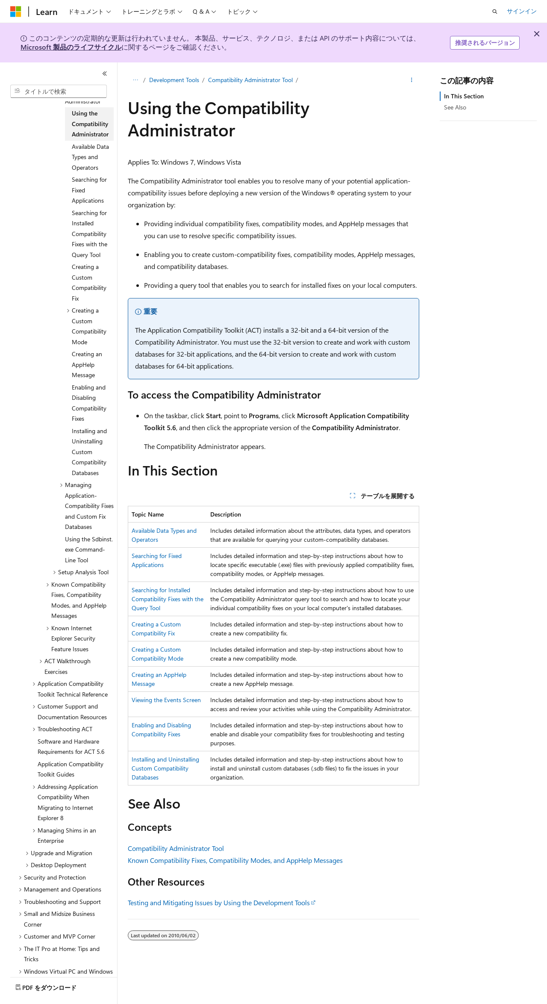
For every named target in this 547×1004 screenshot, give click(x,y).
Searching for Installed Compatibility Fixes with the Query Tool (167, 599)
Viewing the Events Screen (166, 700)
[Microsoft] (15, 11)
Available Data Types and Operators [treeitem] (90, 156)
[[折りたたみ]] (105, 73)
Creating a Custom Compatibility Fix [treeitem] (89, 282)
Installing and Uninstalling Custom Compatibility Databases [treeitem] (89, 452)
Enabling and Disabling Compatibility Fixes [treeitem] (89, 403)
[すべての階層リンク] (135, 80)
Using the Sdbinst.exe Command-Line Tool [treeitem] (89, 549)
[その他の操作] (411, 80)
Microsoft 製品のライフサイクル (71, 46)
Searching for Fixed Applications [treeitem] (89, 189)
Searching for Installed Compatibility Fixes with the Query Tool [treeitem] (89, 234)
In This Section (464, 96)
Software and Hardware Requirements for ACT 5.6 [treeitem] (71, 746)
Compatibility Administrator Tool (250, 80)
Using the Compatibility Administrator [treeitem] (90, 123)
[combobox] (58, 91)
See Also (455, 107)
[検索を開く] (494, 11)
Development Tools (174, 80)
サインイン (522, 11)
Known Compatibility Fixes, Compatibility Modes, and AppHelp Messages (235, 860)
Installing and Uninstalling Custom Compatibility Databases (165, 768)
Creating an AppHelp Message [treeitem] (87, 364)
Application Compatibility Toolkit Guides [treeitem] (70, 769)
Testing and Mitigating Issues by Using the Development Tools (219, 902)
